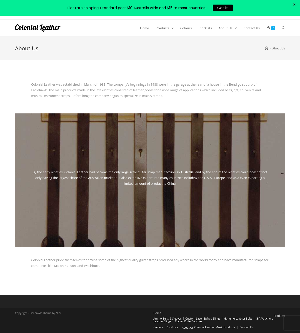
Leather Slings (162, 321)
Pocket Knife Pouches (188, 321)
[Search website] (283, 28)
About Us (187, 328)
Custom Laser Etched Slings (202, 318)
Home (157, 313)
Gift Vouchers (264, 318)
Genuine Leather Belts (238, 318)
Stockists (172, 327)
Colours (158, 327)
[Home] (266, 48)
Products (279, 316)
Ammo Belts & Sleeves (167, 318)
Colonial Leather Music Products (214, 327)
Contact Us (246, 327)
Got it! (222, 7)
